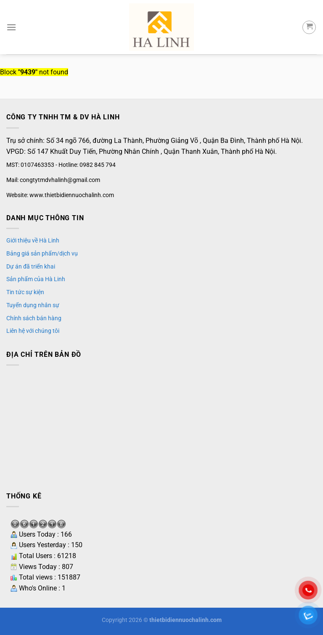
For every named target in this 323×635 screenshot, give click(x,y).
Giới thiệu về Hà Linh (32, 240)
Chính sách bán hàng (33, 318)
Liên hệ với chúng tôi (32, 330)
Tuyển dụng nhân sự (32, 305)
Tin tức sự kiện (25, 292)
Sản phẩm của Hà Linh (35, 279)
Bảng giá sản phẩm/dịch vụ (42, 253)
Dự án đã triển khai (30, 266)
